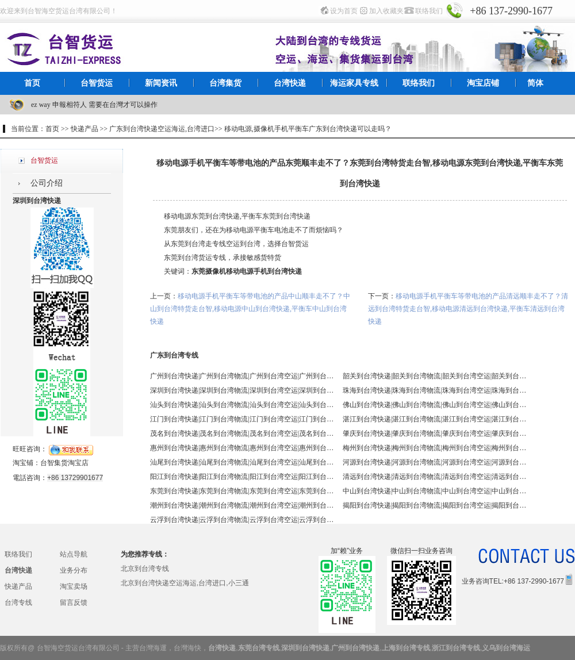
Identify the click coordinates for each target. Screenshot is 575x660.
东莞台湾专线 (258, 648)
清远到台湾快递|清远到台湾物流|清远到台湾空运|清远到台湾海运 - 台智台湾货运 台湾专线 (435, 477)
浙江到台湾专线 (456, 648)
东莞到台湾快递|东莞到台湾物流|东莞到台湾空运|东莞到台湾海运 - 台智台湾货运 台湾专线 (242, 491)
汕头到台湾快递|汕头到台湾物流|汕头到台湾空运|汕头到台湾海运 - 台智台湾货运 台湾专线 (242, 405)
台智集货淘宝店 (64, 463)
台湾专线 (18, 602)
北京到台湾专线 (145, 569)
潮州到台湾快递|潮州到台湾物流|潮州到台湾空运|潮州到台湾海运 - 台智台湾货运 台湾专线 (242, 505)
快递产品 (18, 586)
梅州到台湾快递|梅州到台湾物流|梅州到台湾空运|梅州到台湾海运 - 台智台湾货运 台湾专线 (435, 448)
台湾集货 (225, 83)
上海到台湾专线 (406, 648)
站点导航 (73, 554)
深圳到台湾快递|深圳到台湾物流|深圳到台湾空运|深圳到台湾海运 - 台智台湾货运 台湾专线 (242, 390)
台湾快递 (290, 83)
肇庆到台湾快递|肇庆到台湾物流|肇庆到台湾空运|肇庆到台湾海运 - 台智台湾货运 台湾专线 (435, 433)
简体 (535, 83)
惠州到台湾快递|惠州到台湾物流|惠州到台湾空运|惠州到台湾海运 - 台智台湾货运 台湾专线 (242, 448)
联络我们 (429, 11)
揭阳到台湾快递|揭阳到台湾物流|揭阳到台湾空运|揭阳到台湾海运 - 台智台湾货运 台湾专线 (435, 505)
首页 (32, 83)
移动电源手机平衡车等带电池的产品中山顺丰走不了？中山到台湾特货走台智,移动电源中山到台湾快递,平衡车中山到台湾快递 (250, 308)
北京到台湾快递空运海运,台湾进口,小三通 (185, 583)
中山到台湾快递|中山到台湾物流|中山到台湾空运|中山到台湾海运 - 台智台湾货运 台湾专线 (435, 491)
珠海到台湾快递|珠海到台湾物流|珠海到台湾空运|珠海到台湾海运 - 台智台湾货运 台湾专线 (435, 390)
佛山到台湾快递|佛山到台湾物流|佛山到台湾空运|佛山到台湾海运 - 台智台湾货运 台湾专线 (435, 405)
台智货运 (96, 83)
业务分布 (73, 570)
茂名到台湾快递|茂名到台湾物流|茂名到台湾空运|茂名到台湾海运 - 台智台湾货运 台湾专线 (242, 433)
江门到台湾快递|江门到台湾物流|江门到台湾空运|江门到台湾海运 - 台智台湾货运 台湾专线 (242, 419)
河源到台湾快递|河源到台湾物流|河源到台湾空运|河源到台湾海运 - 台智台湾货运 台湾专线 (435, 462)
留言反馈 (73, 602)
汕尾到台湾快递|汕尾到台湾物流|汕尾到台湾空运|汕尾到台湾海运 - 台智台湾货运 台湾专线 (242, 462)
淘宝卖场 (73, 586)
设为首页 (344, 11)
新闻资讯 (161, 83)
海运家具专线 (354, 83)
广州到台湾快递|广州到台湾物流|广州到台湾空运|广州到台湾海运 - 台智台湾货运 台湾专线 (242, 376)
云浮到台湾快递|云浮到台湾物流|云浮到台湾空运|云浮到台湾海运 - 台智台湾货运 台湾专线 (242, 520)
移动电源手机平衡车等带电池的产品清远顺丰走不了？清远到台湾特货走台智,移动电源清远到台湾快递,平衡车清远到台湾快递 (468, 308)
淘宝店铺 (483, 83)
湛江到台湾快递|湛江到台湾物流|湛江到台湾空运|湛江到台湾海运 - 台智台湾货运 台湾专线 (435, 419)
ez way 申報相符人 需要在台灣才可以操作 (94, 105)
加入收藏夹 (386, 11)
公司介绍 (46, 183)
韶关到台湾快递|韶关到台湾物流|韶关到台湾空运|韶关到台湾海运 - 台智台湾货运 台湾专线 (435, 376)
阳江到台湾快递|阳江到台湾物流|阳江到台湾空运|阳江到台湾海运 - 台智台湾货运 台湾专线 (242, 477)
